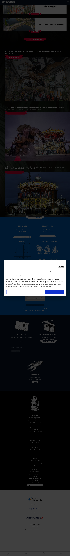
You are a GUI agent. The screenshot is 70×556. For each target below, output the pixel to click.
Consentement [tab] (15, 271)
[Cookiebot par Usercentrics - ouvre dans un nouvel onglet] (58, 267)
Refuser (16, 292)
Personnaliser (35, 292)
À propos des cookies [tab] (54, 271)
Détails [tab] (35, 271)
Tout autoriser (54, 292)
